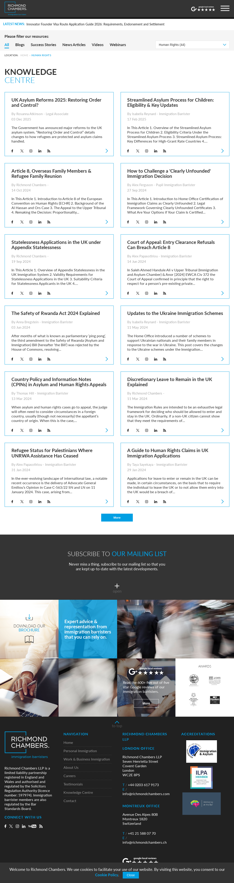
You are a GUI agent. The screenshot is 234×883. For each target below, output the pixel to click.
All (6, 44)
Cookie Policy (106, 874)
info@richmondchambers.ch (144, 840)
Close (131, 875)
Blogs (19, 44)
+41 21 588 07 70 (139, 833)
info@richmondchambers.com (146, 791)
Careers (69, 776)
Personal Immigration (80, 751)
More (117, 518)
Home (24, 55)
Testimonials (73, 784)
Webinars (118, 44)
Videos (97, 44)
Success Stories (43, 44)
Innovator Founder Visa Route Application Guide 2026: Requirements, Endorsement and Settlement (95, 24)
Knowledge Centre (78, 792)
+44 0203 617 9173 (140, 785)
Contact (69, 801)
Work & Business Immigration (86, 759)
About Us (71, 767)
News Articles (73, 44)
